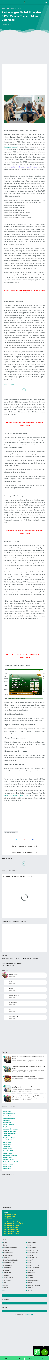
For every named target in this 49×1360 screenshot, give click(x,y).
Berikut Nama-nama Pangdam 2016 (24, 885)
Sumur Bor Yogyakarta (34, 1319)
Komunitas (30, 1309)
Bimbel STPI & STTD (33, 1299)
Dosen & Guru (31, 1307)
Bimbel (29, 1279)
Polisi (4, 1317)
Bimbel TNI (30, 1304)
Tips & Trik (30, 1322)
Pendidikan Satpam (33, 1314)
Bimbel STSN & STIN (33, 1302)
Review (29, 1317)
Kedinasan (6, 1309)
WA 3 (30, 1358)
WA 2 (18, 1358)
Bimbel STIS (31, 1297)
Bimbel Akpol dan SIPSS (11, 864)
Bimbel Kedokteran (33, 1287)
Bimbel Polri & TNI (32, 1292)
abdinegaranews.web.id (17, 148)
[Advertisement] (24, 49)
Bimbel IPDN (6, 1284)
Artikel (5, 1276)
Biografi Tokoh (7, 1307)
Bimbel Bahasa (31, 1282)
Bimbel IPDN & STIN (33, 1284)
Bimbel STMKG (7, 1299)
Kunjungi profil (12, 1009)
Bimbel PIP (30, 1289)
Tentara (5, 1322)
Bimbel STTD (7, 1304)
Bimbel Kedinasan (8, 1287)
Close (40, 670)
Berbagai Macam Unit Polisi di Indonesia (25, 1109)
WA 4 (42, 1358)
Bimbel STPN (7, 1302)
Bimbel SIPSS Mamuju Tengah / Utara (16, 827)
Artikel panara (31, 1276)
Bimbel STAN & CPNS (9, 1297)
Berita (5, 1279)
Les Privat (30, 1312)
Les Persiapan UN (8, 1312)
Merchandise (7, 1314)
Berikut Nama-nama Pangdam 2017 (24, 879)
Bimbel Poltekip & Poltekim (11, 1294)
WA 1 (6, 1358)
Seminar (5, 1319)
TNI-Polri (29, 1325)
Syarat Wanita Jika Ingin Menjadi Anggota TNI (26, 1129)
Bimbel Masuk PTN (8, 1289)
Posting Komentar (6, 24)
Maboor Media (30, 1349)
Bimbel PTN (30, 1294)
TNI (4, 1325)
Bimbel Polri (6, 1292)
